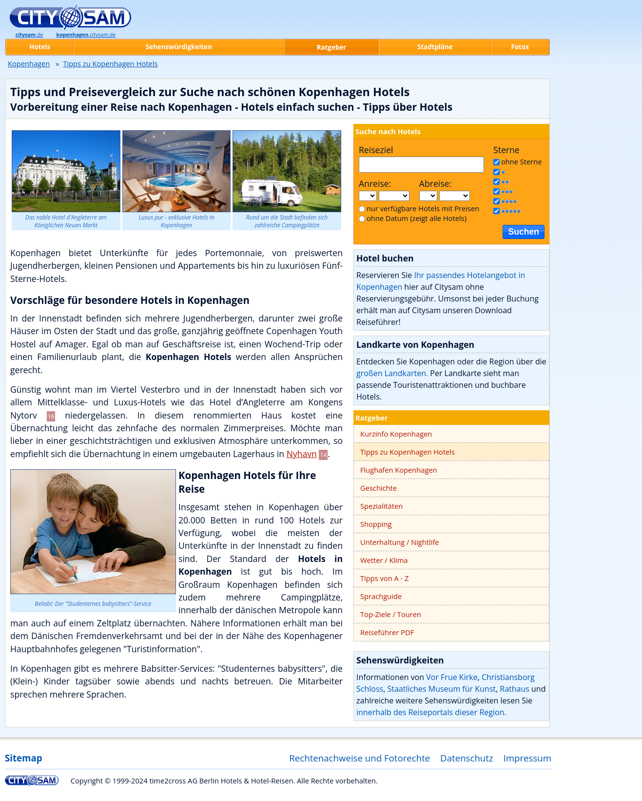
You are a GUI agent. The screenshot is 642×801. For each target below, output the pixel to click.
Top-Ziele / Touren (390, 614)
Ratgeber (371, 417)
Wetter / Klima (384, 560)
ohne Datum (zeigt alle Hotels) (417, 218)
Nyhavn (302, 454)
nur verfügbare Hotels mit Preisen (423, 208)
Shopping (375, 524)
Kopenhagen (29, 63)
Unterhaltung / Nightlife (399, 542)
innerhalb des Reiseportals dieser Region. (431, 712)
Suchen (523, 232)
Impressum (528, 758)
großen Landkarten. (392, 373)
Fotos (520, 46)
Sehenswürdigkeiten (179, 46)
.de (29, 34)
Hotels (39, 46)
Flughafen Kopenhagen (398, 470)
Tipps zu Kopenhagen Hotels (407, 452)
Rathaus (514, 688)
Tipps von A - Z (384, 578)
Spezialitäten (381, 506)
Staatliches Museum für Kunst (441, 688)
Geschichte (378, 488)
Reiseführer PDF (387, 632)
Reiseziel (376, 150)
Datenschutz (466, 758)
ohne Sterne (521, 161)
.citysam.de (86, 34)
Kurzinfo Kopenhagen (396, 434)
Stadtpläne (435, 46)
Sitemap (23, 758)
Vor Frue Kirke (451, 677)
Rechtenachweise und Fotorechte (359, 758)
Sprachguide (381, 596)
